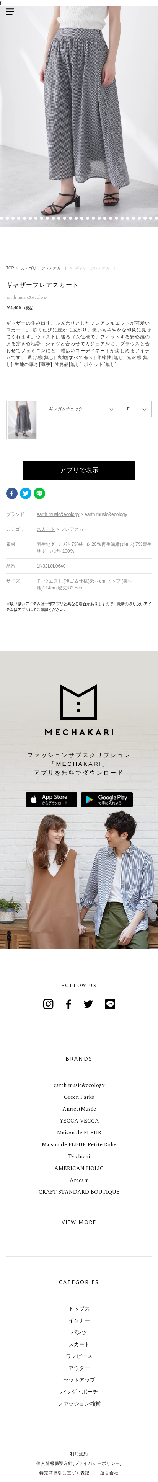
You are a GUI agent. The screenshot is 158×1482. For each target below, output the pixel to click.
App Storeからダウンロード (51, 799)
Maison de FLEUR (79, 1133)
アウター (79, 1368)
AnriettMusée (79, 1109)
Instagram (48, 1004)
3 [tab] (7, 218)
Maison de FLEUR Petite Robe (79, 1145)
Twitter (25, 493)
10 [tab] (47, 218)
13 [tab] (65, 218)
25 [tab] (134, 218)
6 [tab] (25, 218)
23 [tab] (122, 218)
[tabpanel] (79, 116)
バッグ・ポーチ (79, 1392)
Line (110, 1004)
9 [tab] (42, 218)
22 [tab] (116, 218)
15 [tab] (76, 218)
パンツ (79, 1332)
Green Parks (79, 1097)
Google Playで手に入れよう (107, 799)
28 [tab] (151, 218)
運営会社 (109, 1473)
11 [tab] (53, 218)
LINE (39, 493)
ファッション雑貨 (79, 1403)
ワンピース (79, 1356)
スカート (79, 1344)
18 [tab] (93, 218)
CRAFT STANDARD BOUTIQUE (79, 1192)
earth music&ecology (79, 1085)
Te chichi (79, 1156)
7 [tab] (30, 218)
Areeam (79, 1180)
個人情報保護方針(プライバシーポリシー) (79, 1463)
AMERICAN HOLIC (79, 1168)
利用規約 (79, 1453)
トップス (79, 1309)
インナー (79, 1320)
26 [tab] (139, 218)
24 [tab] (128, 218)
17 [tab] (88, 218)
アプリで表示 (79, 470)
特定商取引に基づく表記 (64, 1473)
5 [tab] (19, 218)
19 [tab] (99, 218)
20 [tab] (105, 218)
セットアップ (79, 1380)
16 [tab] (82, 218)
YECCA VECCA (79, 1121)
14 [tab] (70, 218)
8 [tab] (36, 218)
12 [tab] (59, 218)
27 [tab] (145, 218)
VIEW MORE (79, 1222)
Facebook (12, 493)
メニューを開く (10, 11)
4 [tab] (13, 218)
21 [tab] (111, 218)
